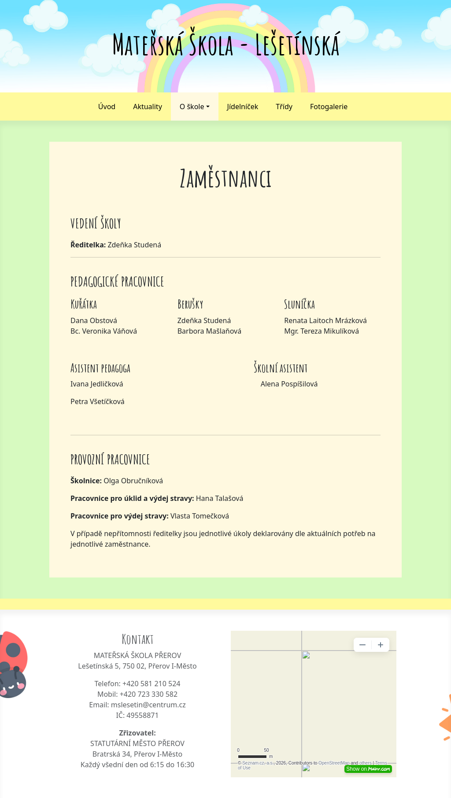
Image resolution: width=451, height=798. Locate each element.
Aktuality (147, 106)
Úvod (106, 106)
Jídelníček (243, 106)
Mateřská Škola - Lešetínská (226, 44)
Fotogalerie (328, 106)
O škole (192, 106)
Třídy (284, 106)
